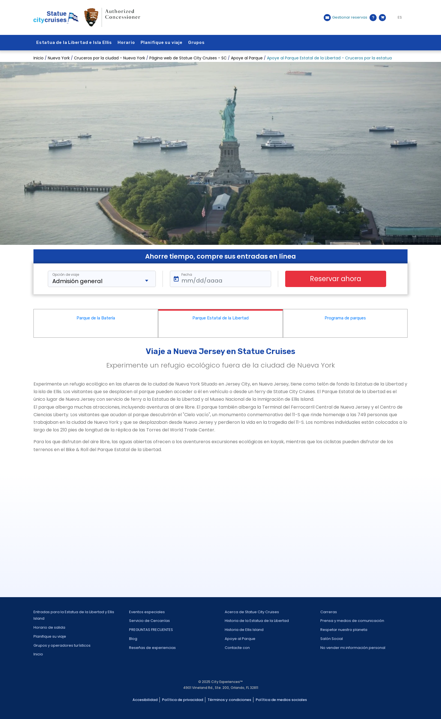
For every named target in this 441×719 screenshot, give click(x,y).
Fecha (186, 274)
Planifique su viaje (162, 42)
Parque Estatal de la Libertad (220, 318)
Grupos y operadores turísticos (62, 645)
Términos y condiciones (229, 699)
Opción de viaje (65, 274)
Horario (126, 42)
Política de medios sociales (281, 699)
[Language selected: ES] (398, 17)
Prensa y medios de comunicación (352, 620)
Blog (133, 638)
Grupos (196, 42)
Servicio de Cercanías (149, 620)
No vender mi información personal (352, 647)
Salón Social (331, 638)
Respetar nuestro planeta (343, 629)
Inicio (38, 654)
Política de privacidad (182, 699)
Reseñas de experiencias (152, 647)
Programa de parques (345, 318)
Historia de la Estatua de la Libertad (257, 620)
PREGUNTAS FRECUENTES (151, 629)
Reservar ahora (335, 278)
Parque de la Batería (95, 318)
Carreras (328, 612)
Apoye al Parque (240, 638)
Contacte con (237, 647)
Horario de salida (49, 627)
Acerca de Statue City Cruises (252, 612)
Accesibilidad (145, 699)
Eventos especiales (147, 612)
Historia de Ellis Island (244, 629)
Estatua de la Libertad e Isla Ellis (74, 42)
